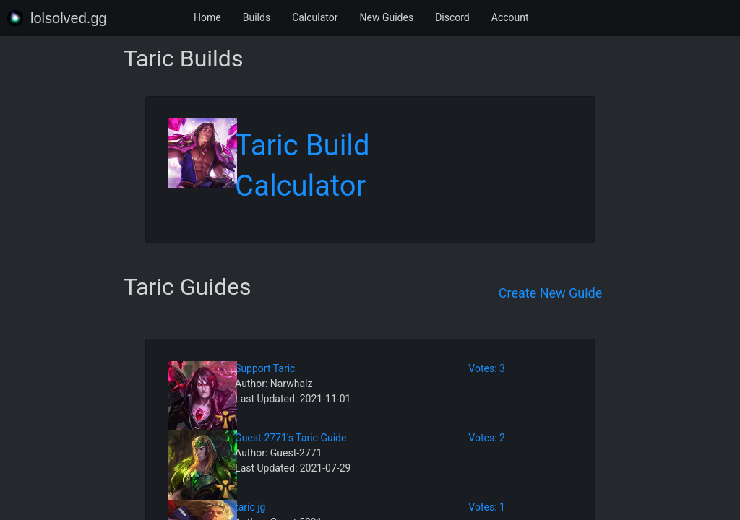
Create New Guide (551, 292)
